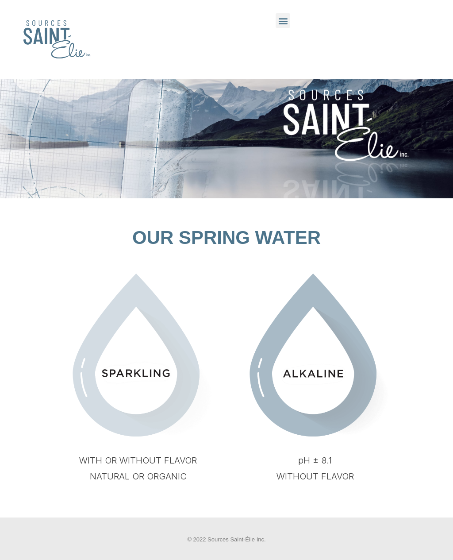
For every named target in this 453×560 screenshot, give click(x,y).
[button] (283, 20)
